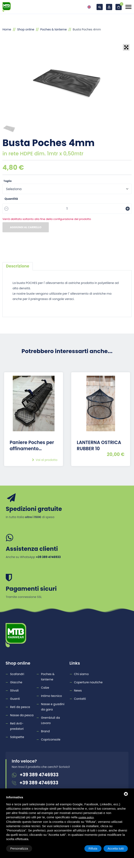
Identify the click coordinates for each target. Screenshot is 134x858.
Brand (45, 731)
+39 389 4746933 (39, 775)
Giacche (16, 682)
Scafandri (17, 674)
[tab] (17, 266)
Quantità (11, 199)
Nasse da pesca (22, 715)
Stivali (14, 690)
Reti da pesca (20, 707)
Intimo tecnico (51, 696)
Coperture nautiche (88, 682)
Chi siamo (81, 674)
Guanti (15, 699)
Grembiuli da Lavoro (50, 720)
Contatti (80, 699)
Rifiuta (93, 848)
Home (6, 29)
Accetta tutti (116, 848)
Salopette (17, 737)
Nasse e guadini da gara (52, 707)
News (78, 690)
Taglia (7, 181)
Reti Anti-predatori (17, 726)
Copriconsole (50, 739)
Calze (45, 688)
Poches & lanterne (53, 29)
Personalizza (19, 848)
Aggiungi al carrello (25, 227)
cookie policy (86, 817)
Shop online (25, 29)
